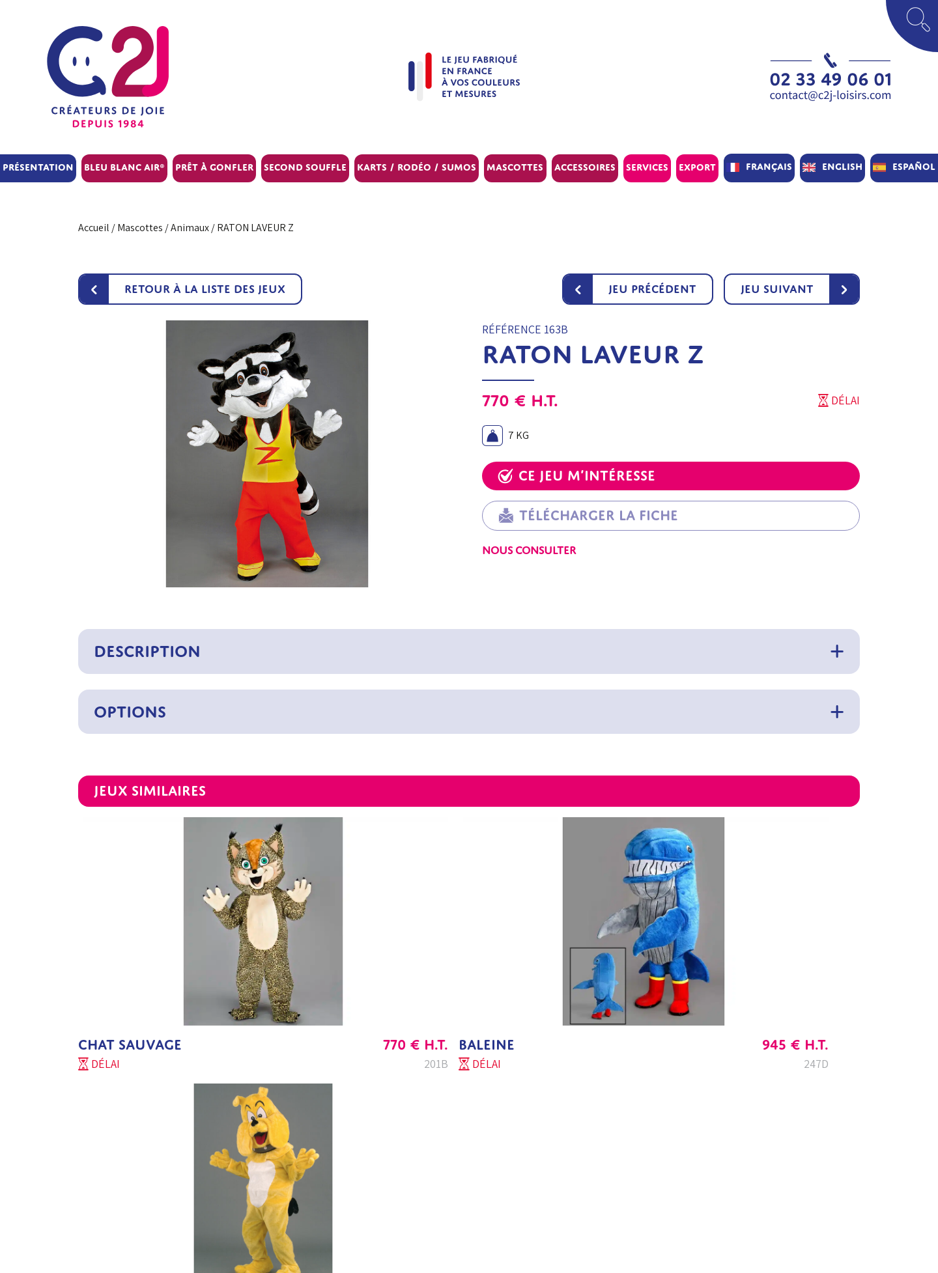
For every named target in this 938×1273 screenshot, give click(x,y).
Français (769, 166)
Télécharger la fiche (588, 515)
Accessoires (585, 167)
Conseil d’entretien (370, 1168)
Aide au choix (357, 1106)
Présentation (38, 167)
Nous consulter (529, 550)
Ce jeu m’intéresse (576, 476)
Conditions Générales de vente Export (554, 1106)
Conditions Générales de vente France (554, 1075)
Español (913, 166)
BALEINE (370, 979)
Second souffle (305, 167)
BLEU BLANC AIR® (124, 167)
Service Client (198, 1106)
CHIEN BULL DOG (664, 979)
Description (147, 651)
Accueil (93, 227)
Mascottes (515, 167)
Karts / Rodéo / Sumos (416, 167)
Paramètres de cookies (520, 1200)
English (842, 166)
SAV (176, 1137)
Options (130, 711)
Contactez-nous (203, 1231)
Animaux (190, 227)
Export (697, 167)
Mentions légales (508, 1137)
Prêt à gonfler (214, 167)
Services (647, 167)
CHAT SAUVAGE (130, 979)
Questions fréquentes (375, 1137)
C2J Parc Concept (206, 1168)
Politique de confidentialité (530, 1168)
